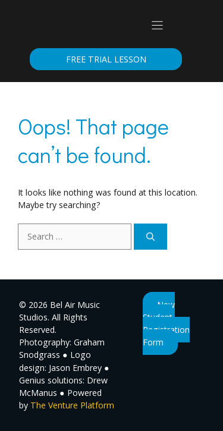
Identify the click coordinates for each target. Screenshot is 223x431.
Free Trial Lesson (106, 59)
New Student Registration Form (166, 323)
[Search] (150, 236)
